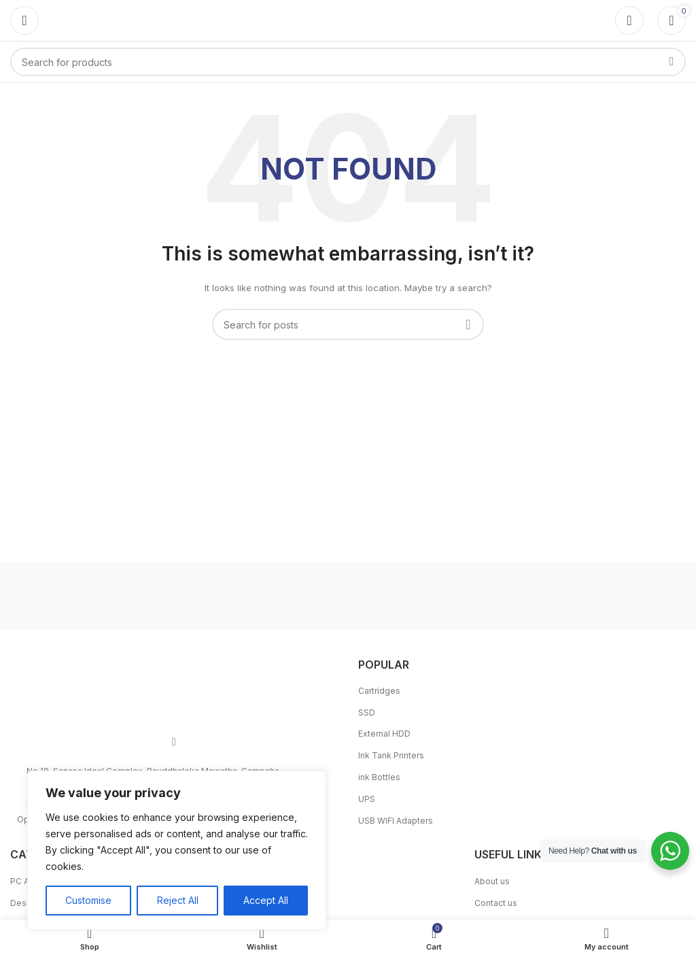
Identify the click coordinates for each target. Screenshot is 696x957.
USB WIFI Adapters (395, 821)
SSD (366, 712)
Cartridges (379, 691)
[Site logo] (348, 19)
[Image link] (174, 687)
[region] (176, 850)
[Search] (348, 62)
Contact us (495, 903)
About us (492, 881)
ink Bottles (379, 777)
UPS (366, 799)
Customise (88, 900)
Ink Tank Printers (391, 755)
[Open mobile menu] (24, 20)
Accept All (265, 900)
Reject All (177, 900)
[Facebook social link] (174, 742)
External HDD (384, 733)
